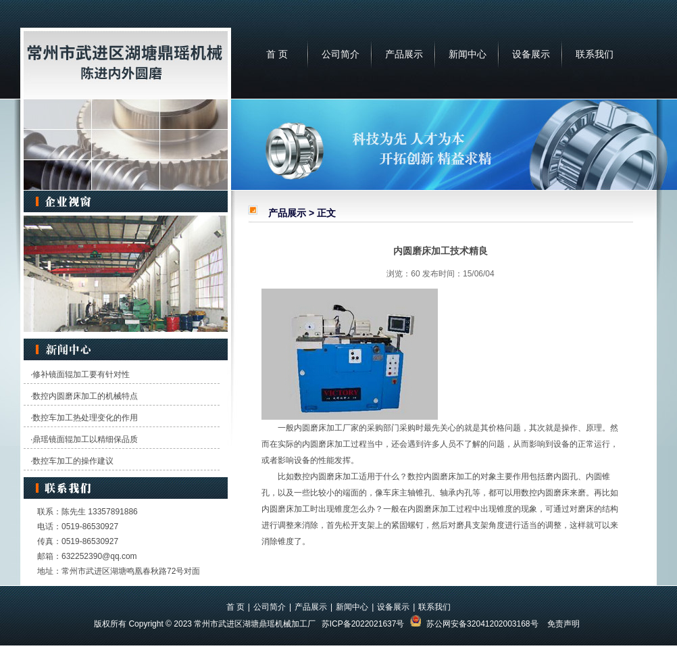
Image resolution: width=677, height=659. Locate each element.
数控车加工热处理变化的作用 (85, 417)
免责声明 (563, 624)
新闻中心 (467, 54)
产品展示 (404, 54)
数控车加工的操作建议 (73, 461)
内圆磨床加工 (318, 428)
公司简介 (340, 54)
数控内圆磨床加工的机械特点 (85, 396)
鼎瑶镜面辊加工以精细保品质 (85, 439)
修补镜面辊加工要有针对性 (81, 374)
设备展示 (531, 54)
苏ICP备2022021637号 (363, 624)
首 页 (277, 54)
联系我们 (594, 54)
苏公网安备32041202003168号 (482, 624)
